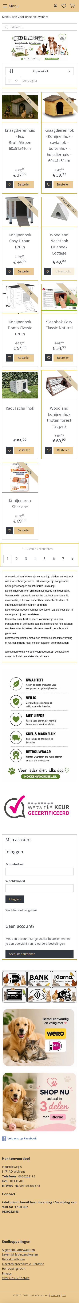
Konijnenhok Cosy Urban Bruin (20, 241)
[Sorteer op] (39, 71)
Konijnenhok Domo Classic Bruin (20, 328)
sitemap (55, 1295)
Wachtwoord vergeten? (21, 910)
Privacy (7, 1273)
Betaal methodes (13, 1259)
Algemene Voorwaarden (18, 1250)
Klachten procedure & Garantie (23, 1264)
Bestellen (24, 184)
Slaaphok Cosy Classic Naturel (59, 324)
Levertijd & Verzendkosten (20, 1254)
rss (64, 1295)
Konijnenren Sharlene (20, 503)
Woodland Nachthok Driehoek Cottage (59, 244)
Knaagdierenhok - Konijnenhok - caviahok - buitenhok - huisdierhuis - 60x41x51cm (59, 145)
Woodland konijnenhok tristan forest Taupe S (59, 417)
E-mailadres (14, 864)
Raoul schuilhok (20, 408)
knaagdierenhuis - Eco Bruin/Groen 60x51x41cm (20, 139)
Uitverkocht (63, 271)
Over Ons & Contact (15, 1278)
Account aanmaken (22, 954)
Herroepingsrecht (13, 1268)
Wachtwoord (15, 881)
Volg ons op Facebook (19, 1138)
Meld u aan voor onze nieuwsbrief (25, 17)
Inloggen (15, 899)
